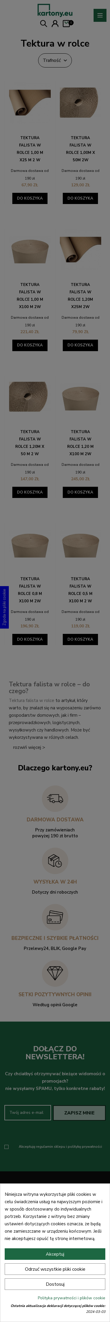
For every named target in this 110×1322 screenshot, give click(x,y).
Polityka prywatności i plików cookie (71, 1298)
